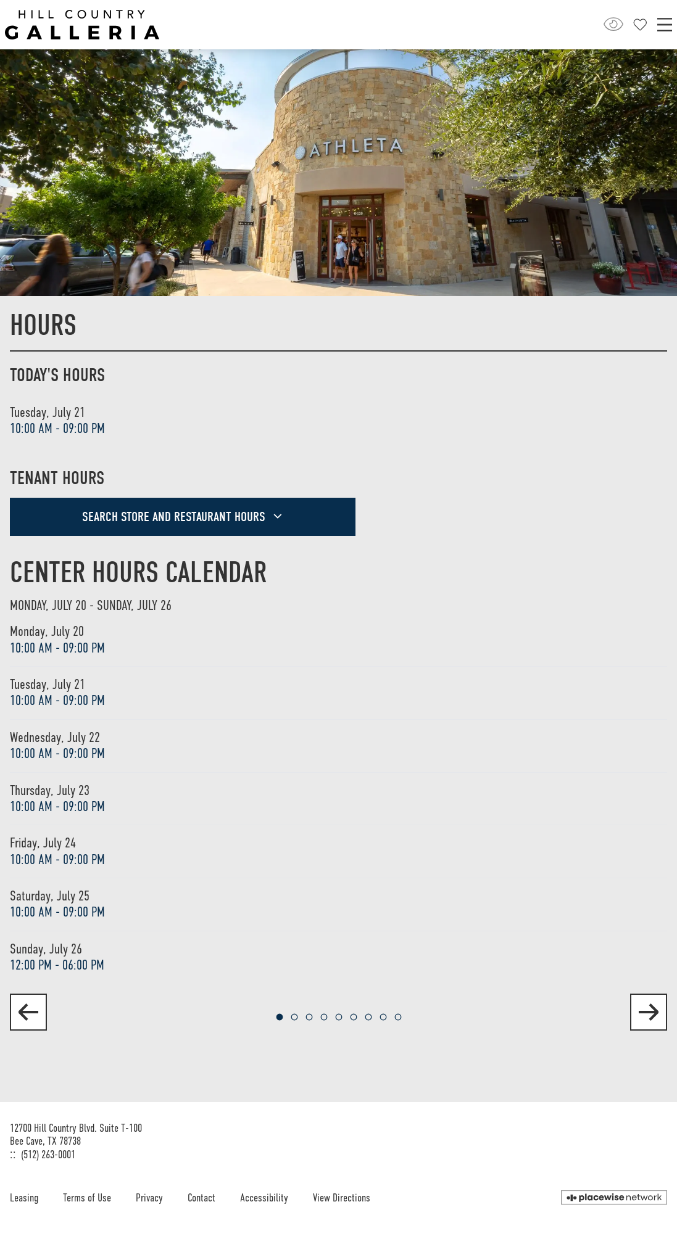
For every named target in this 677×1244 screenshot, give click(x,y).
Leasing (24, 1198)
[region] (338, 791)
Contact (201, 1198)
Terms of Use (87, 1198)
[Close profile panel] (640, 25)
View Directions (341, 1198)
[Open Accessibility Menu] (613, 24)
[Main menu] (664, 24)
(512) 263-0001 (48, 1154)
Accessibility (264, 1198)
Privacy (149, 1198)
